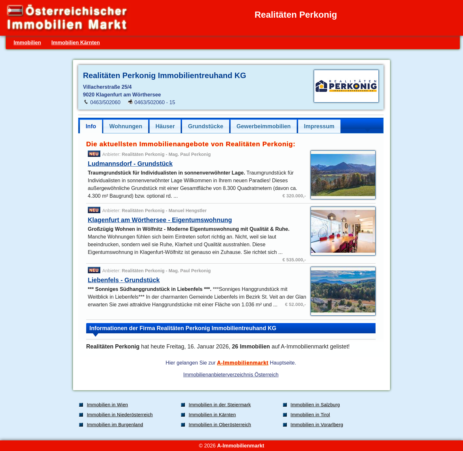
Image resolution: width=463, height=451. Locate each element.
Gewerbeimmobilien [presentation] (263, 126)
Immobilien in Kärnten (212, 414)
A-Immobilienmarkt (242, 362)
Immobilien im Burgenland (115, 424)
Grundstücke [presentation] (205, 126)
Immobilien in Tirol (310, 414)
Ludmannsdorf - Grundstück (130, 163)
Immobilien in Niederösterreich (120, 414)
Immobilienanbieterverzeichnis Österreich (230, 374)
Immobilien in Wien (107, 404)
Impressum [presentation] (319, 126)
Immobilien (27, 42)
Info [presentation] (91, 126)
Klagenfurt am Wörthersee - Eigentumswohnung (160, 219)
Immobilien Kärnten (75, 42)
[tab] (91, 126)
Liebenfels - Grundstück (124, 280)
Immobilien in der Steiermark (220, 404)
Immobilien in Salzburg (315, 404)
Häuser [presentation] (165, 126)
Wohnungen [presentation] (125, 126)
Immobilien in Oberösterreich (220, 424)
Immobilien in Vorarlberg (317, 424)
